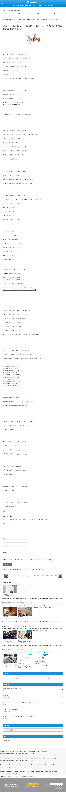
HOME (3, 778)
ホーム (14, 5)
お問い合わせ (50, 5)
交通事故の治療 (28, 5)
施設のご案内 (35, 5)
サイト (4, 554)
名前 (5, 539)
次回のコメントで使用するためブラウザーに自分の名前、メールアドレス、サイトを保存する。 (29, 561)
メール (5, 547)
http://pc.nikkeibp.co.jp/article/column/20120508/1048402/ (19, 290)
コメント (6, 523)
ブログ (45, 5)
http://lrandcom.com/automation (11, 104)
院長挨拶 (40, 5)
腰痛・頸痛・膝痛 (20, 5)
